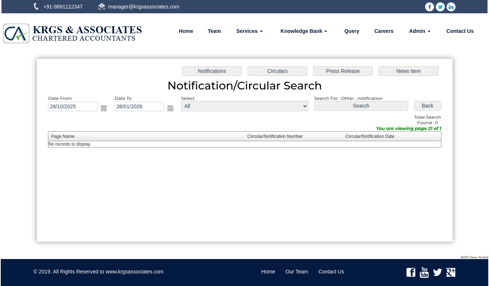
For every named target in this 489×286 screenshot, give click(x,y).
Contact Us (460, 31)
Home (186, 31)
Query (351, 31)
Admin (419, 31)
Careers (383, 31)
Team (214, 31)
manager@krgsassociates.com (143, 7)
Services (249, 31)
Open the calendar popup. (107, 109)
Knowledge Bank (304, 31)
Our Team (296, 272)
